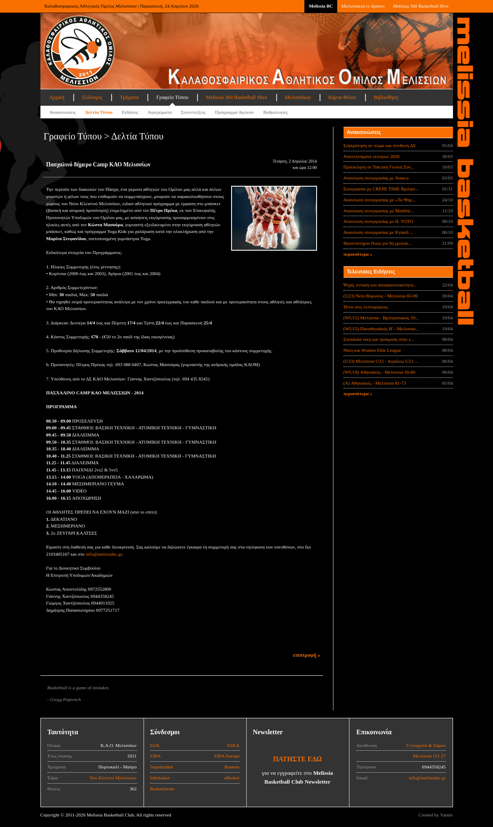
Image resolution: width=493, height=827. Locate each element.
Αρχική (56, 97)
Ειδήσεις (130, 112)
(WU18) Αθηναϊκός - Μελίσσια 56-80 (380, 372)
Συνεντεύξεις (193, 112)
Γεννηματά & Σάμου (425, 745)
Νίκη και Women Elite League (372, 350)
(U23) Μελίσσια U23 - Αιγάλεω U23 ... (381, 361)
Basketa (231, 766)
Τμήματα (129, 97)
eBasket (231, 777)
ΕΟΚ (155, 745)
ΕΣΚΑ (233, 745)
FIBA (155, 755)
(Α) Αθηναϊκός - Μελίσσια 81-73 (375, 382)
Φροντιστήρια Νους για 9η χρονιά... (377, 243)
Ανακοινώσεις (63, 112)
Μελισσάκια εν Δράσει (362, 5)
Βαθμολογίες (275, 112)
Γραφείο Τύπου (172, 97)
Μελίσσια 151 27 (429, 755)
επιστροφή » (306, 655)
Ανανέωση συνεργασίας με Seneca (376, 177)
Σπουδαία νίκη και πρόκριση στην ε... (379, 339)
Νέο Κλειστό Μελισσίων (113, 777)
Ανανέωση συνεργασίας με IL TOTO (378, 221)
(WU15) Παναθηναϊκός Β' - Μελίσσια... (381, 328)
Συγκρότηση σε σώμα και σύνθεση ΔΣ (380, 145)
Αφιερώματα (159, 112)
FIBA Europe (227, 755)
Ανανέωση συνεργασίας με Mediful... (379, 210)
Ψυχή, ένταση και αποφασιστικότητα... (380, 284)
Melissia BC (321, 5)
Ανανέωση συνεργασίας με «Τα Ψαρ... (380, 199)
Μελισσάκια (298, 97)
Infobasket (160, 777)
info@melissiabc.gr (103, 554)
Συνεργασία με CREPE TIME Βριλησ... (381, 188)
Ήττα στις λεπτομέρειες (366, 306)
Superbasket (161, 766)
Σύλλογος (92, 97)
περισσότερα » (358, 254)
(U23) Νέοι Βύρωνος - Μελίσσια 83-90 (381, 295)
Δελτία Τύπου (98, 112)
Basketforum (162, 788)
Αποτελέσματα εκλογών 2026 (372, 156)
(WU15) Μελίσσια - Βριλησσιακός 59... (381, 317)
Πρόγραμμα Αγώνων (234, 112)
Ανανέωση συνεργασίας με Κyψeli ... (378, 232)
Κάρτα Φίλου (342, 97)
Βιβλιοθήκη (386, 97)
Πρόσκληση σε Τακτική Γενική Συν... (379, 166)
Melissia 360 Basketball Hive (420, 5)
